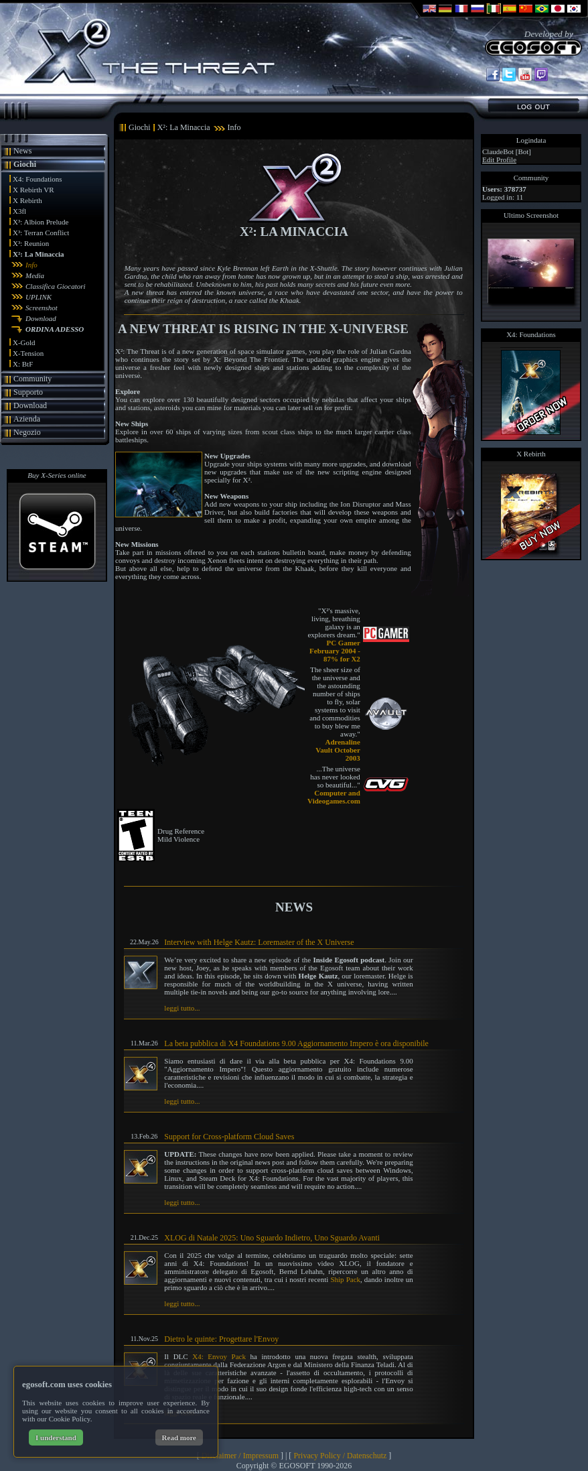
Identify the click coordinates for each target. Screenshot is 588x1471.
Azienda (26, 419)
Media (34, 275)
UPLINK (38, 297)
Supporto (28, 392)
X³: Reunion (31, 243)
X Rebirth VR (33, 190)
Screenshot (41, 308)
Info (31, 265)
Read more (179, 1437)
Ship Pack (345, 1279)
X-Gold (24, 342)
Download (40, 318)
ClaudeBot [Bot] (506, 151)
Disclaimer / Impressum (240, 1455)
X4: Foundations (37, 179)
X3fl (19, 211)
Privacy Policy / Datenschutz (339, 1455)
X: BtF (23, 364)
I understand (55, 1437)
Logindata (531, 140)
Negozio (27, 432)
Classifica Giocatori (55, 286)
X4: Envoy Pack (219, 1356)
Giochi (24, 164)
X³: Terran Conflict (41, 233)
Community (32, 378)
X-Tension (28, 353)
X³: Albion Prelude (40, 222)
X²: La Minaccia (38, 254)
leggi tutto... (182, 1008)
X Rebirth (27, 200)
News (22, 150)
